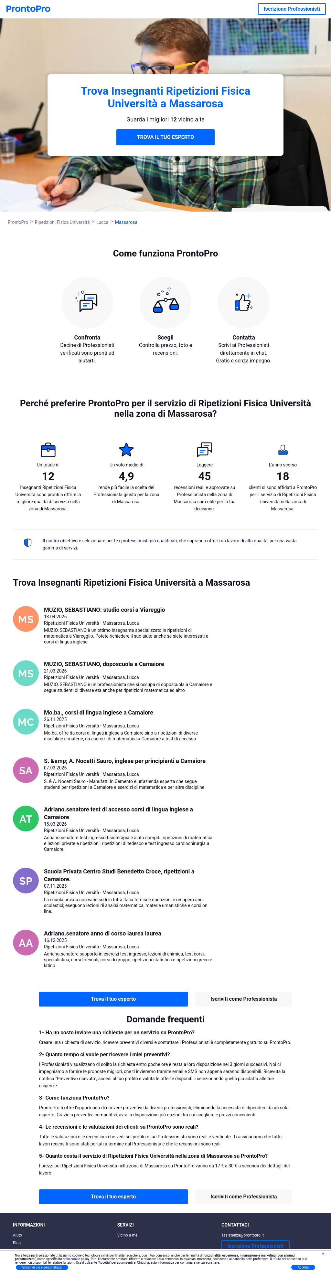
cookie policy (79, 1259)
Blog (17, 1243)
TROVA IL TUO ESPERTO (165, 137)
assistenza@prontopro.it (242, 1235)
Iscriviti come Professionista (243, 999)
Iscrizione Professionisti (292, 9)
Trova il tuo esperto (113, 999)
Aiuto (17, 1235)
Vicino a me (127, 1235)
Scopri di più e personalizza (42, 1267)
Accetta (303, 1267)
